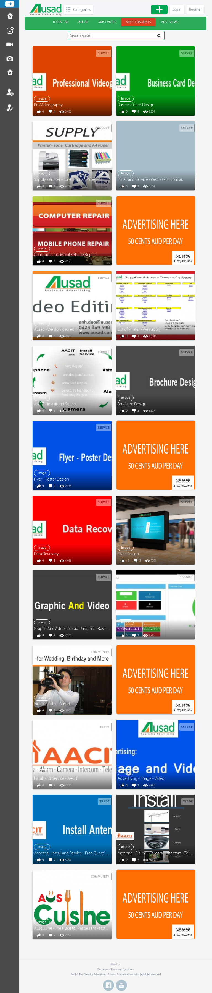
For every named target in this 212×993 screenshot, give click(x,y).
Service (103, 53)
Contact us (9, 73)
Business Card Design (136, 105)
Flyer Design (128, 554)
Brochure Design (132, 404)
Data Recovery (46, 554)
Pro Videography (48, 105)
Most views (169, 22)
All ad (83, 22)
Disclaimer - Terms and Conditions (115, 969)
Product (102, 128)
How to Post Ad (9, 16)
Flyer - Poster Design (51, 479)
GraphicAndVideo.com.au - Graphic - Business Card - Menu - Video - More (96, 628)
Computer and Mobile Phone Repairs (65, 254)
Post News (9, 30)
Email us (115, 964)
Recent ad (61, 22)
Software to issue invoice (139, 628)
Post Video (9, 44)
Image (42, 98)
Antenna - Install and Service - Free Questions (72, 853)
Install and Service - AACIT (56, 778)
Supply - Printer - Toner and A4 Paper (65, 179)
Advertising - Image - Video (141, 778)
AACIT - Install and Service (56, 404)
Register (9, 107)
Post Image (9, 59)
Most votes (107, 22)
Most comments (138, 22)
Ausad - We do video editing (58, 329)
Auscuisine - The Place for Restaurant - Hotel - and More (81, 928)
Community (100, 652)
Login (9, 92)
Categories (82, 9)
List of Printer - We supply (139, 329)
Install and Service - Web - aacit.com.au (150, 179)
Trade (104, 727)
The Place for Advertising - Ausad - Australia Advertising (109, 974)
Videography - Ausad (52, 704)
